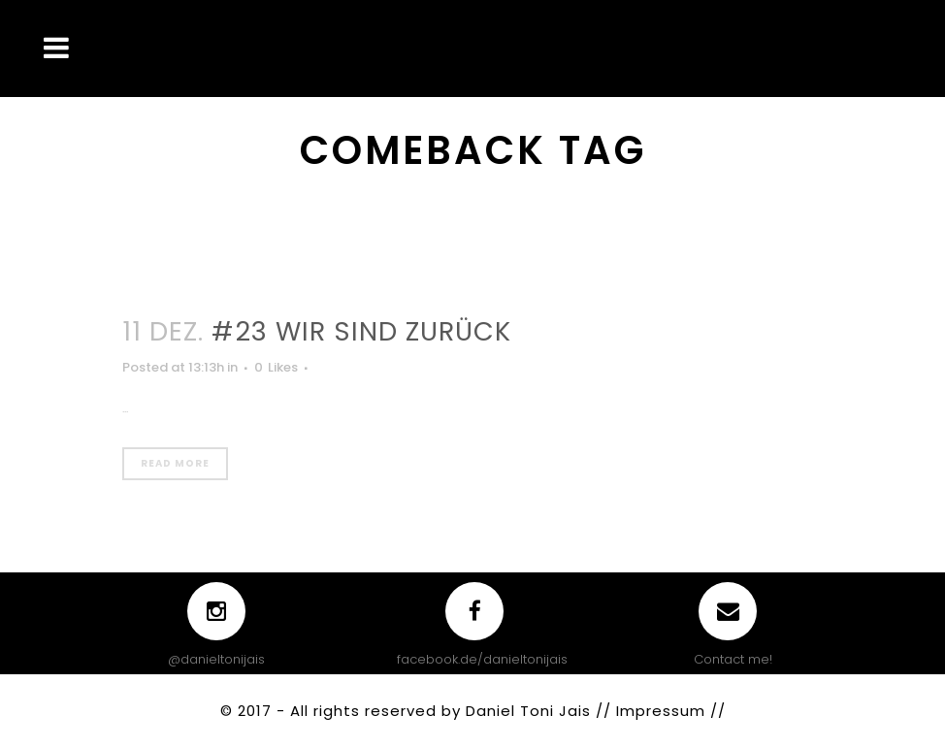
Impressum (663, 710)
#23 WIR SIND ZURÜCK (361, 331)
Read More (175, 463)
